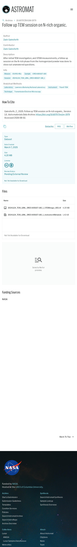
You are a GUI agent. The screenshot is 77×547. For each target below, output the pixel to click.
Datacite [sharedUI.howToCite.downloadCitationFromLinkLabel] (49, 126)
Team (42, 545)
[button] (35, 73)
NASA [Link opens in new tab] (15, 483)
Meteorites (6, 545)
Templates (6, 505)
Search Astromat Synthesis (51, 497)
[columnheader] (31, 200)
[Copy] (4, 126)
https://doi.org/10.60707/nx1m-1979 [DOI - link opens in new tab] (53, 114)
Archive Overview (9, 523)
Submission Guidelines (11, 501)
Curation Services (9, 508)
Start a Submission (10, 497)
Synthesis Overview (48, 505)
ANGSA (6, 537)
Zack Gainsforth (11, 39)
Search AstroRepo (9, 520)
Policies (5, 512)
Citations (44, 537)
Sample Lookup (46, 501)
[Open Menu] (71, 9)
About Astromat (46, 533)
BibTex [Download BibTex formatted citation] (70, 126)
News (42, 541)
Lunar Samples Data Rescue (14, 541)
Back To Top (66, 436)
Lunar (4, 533)
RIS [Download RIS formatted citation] (59, 126)
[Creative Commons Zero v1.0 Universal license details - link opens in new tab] (38, 165)
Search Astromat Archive (12, 516)
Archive (9, 20)
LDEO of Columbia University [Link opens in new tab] (29, 487)
